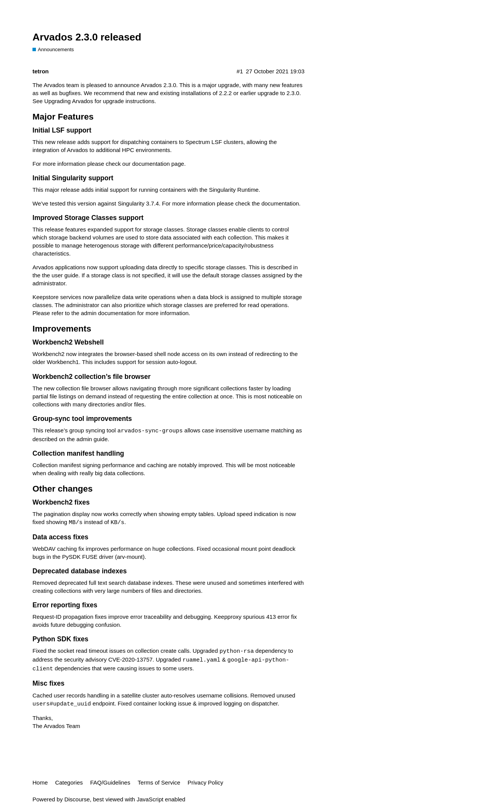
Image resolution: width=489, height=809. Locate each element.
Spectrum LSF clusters (214, 142)
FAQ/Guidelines (110, 782)
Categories (69, 782)
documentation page (158, 163)
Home (40, 782)
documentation (280, 203)
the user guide (60, 275)
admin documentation (108, 313)
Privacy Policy (205, 782)
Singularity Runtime (234, 189)
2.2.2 (225, 93)
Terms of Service (159, 782)
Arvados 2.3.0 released (86, 37)
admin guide (92, 439)
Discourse (77, 799)
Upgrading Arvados (68, 101)
